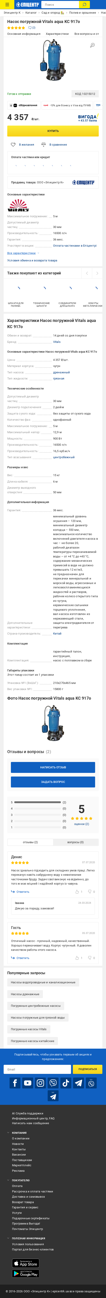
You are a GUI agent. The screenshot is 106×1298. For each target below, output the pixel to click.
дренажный (61, 372)
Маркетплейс (21, 1165)
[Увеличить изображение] (92, 45)
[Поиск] (84, 4)
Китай (57, 633)
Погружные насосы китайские (32, 1041)
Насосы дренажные (25, 994)
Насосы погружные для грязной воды (38, 1017)
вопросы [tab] (73, 842)
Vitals (57, 342)
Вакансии (19, 1154)
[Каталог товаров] (7, 4)
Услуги (17, 1213)
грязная (58, 378)
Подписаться (88, 1069)
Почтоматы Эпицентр (27, 1229)
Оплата (17, 1186)
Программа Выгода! (26, 1223)
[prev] (86, 273)
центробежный (64, 457)
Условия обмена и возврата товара (32, 260)
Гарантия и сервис (25, 1207)
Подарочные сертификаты (30, 1218)
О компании (21, 1138)
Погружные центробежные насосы (36, 1005)
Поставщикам (22, 1160)
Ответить (20, 891)
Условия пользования (28, 1244)
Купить (53, 131)
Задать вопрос (53, 782)
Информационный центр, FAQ (33, 1118)
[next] (97, 273)
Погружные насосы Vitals (29, 1029)
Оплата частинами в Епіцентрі (75, 245)
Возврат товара (23, 1202)
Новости (18, 1144)
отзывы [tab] (28, 842)
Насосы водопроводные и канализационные (43, 982)
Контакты (19, 1149)
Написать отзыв (53, 767)
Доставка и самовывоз (28, 1196)
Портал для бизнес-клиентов (33, 1249)
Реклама (18, 1170)
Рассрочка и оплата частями (32, 1191)
